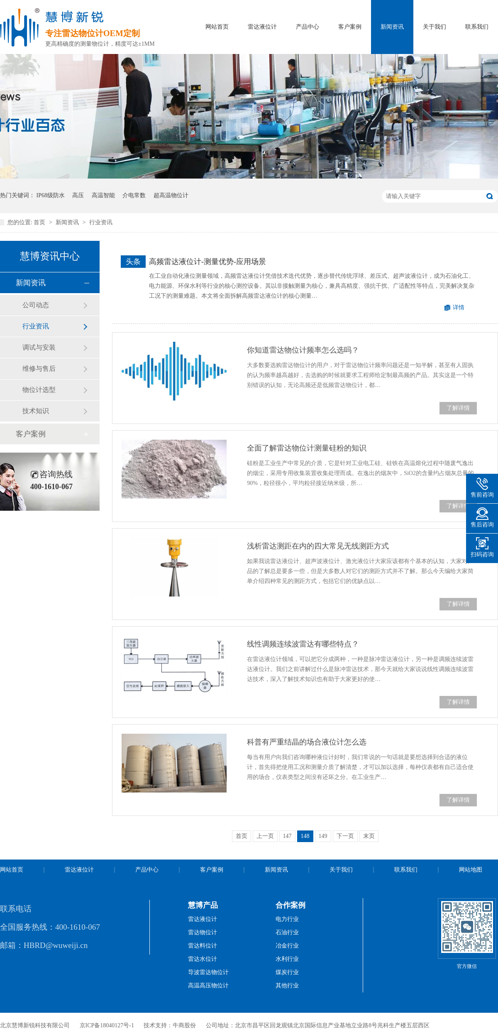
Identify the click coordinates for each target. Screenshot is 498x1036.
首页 (40, 222)
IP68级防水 (51, 195)
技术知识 (35, 410)
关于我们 (434, 27)
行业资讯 (100, 222)
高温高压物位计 (208, 985)
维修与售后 (39, 368)
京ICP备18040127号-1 (107, 1025)
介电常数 (134, 195)
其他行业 (287, 985)
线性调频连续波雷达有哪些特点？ (303, 644)
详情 (458, 307)
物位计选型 (39, 389)
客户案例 (349, 27)
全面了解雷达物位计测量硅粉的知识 (306, 448)
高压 (78, 195)
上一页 (265, 836)
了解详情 (458, 408)
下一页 (345, 836)
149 (323, 836)
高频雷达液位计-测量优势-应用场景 (207, 261)
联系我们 (476, 27)
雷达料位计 (202, 946)
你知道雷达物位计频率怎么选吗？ (303, 350)
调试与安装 (39, 347)
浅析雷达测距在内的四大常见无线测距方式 (318, 546)
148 (305, 836)
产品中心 (307, 27)
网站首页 (217, 27)
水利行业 (287, 959)
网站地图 (470, 870)
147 (287, 836)
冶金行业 (287, 946)
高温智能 (103, 195)
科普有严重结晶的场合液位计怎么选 (306, 742)
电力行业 (287, 919)
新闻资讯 (392, 27)
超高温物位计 (171, 195)
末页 (369, 836)
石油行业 (287, 932)
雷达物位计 (202, 932)
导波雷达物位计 (208, 972)
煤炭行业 (287, 972)
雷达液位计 (262, 27)
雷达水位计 (202, 959)
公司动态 (35, 305)
